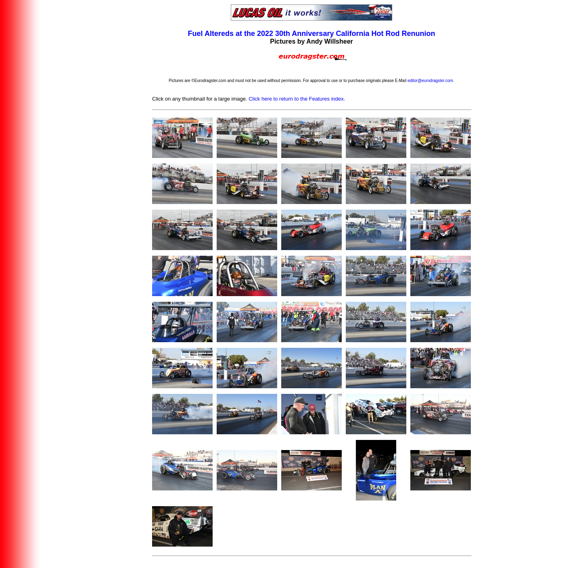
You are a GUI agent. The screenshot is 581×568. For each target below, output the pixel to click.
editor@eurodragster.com (430, 80)
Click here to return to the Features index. (297, 99)
